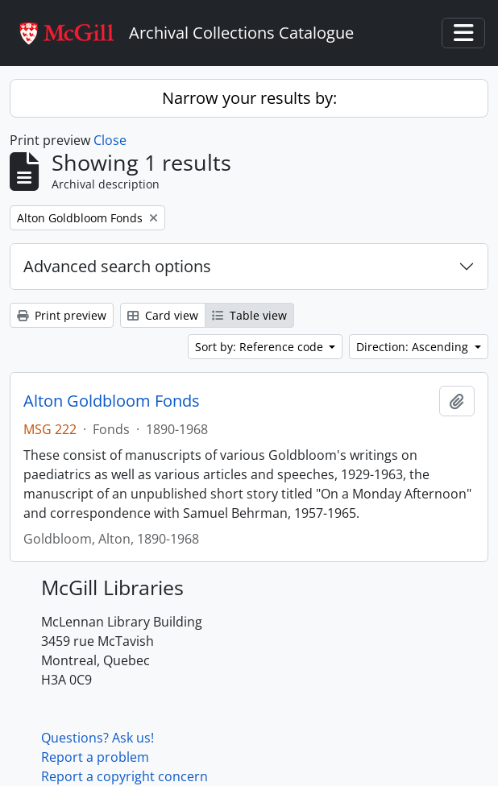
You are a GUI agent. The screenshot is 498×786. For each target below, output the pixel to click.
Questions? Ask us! (97, 738)
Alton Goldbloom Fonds (111, 401)
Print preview (61, 315)
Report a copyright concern (124, 776)
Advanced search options (117, 266)
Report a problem (95, 757)
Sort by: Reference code (260, 346)
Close (110, 140)
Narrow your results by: (249, 98)
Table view (249, 315)
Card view (162, 315)
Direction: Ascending (413, 346)
